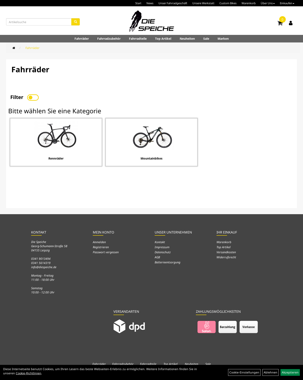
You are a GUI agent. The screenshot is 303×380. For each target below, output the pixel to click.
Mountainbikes (151, 158)
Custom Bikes (228, 3)
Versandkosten (226, 252)
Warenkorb (249, 3)
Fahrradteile (138, 39)
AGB (157, 257)
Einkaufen (287, 3)
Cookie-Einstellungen (244, 372)
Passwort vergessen (106, 252)
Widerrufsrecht (226, 257)
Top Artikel (163, 39)
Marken (223, 39)
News (149, 3)
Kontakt (160, 242)
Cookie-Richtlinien (28, 373)
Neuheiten (187, 39)
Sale (206, 39)
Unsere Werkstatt (203, 3)
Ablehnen (270, 372)
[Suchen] (75, 21)
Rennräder (56, 158)
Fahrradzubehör (109, 39)
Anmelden (99, 242)
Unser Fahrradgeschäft (172, 3)
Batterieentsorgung (167, 262)
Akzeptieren (290, 372)
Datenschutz (163, 252)
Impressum (162, 247)
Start (138, 3)
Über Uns (268, 3)
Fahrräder (81, 39)
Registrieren (101, 247)
